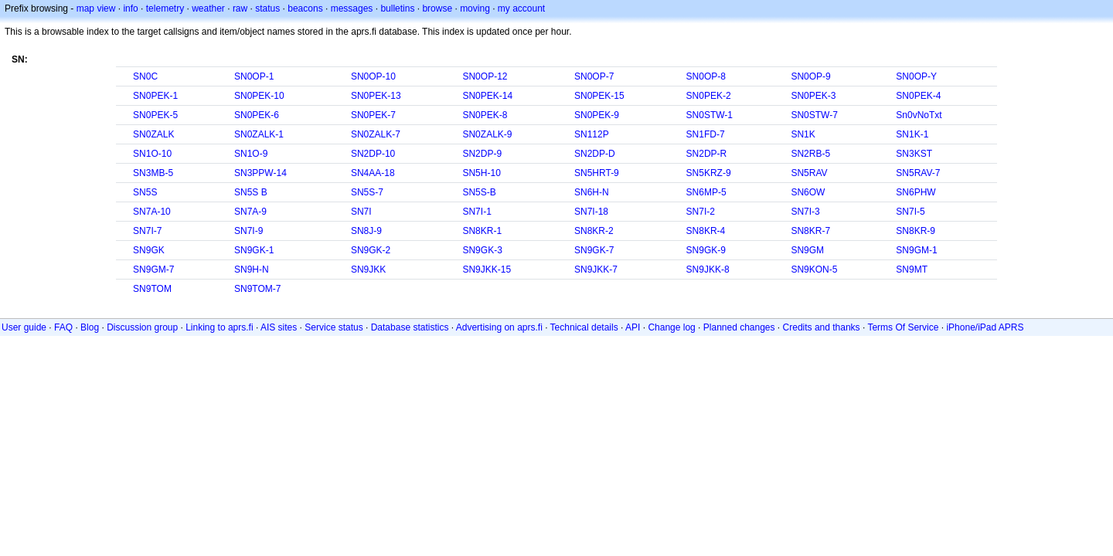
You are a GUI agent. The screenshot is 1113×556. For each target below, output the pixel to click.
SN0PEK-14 (487, 95)
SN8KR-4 (706, 230)
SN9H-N (251, 269)
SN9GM (807, 250)
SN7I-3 (805, 211)
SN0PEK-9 (596, 115)
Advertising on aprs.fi (499, 327)
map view (96, 8)
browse (437, 8)
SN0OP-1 (254, 76)
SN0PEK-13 (376, 95)
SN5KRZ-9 (708, 173)
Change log (671, 327)
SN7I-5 (910, 211)
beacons (305, 8)
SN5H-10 (481, 173)
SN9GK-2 (370, 250)
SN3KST (914, 153)
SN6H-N (591, 192)
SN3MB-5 (153, 173)
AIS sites (278, 327)
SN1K (803, 134)
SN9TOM (152, 288)
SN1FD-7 (705, 134)
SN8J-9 (366, 230)
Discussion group (142, 327)
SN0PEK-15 (599, 95)
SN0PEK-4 (918, 95)
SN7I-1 (476, 211)
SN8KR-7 (810, 230)
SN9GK (149, 250)
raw (240, 8)
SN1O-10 (152, 153)
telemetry (165, 8)
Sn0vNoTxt (918, 115)
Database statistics (410, 327)
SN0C (145, 76)
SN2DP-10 (373, 153)
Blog (89, 327)
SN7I (361, 211)
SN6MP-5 (706, 192)
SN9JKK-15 (486, 269)
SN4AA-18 (373, 173)
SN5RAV (809, 173)
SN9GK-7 (594, 250)
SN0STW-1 (709, 115)
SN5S (145, 192)
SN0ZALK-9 (487, 134)
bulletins (397, 8)
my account (521, 8)
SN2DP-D (594, 153)
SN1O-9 (250, 153)
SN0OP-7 (594, 76)
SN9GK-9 (706, 250)
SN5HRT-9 (596, 173)
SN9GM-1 (916, 250)
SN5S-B (478, 192)
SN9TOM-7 (257, 288)
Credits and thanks (821, 327)
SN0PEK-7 (373, 115)
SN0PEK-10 (259, 95)
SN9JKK (368, 269)
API (632, 327)
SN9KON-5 (814, 269)
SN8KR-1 (482, 230)
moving (475, 8)
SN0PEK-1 (155, 95)
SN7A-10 (152, 211)
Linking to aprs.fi (219, 327)
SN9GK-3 (482, 250)
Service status (333, 327)
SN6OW (808, 192)
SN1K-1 (912, 134)
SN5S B (250, 192)
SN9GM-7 (153, 269)
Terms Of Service (902, 327)
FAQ (63, 327)
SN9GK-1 (254, 250)
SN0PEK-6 (256, 115)
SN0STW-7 (814, 115)
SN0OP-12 (484, 76)
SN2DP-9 (482, 153)
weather (208, 8)
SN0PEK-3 (813, 95)
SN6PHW (915, 192)
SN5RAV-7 (918, 173)
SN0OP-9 (810, 76)
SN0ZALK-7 (375, 134)
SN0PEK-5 (155, 115)
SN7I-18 (591, 211)
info (130, 8)
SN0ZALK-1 (259, 134)
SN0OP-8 (706, 76)
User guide (24, 327)
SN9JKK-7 (596, 269)
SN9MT (912, 269)
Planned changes (739, 327)
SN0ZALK (153, 134)
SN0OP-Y (916, 76)
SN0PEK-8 (484, 115)
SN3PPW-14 (260, 173)
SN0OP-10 (373, 76)
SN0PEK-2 (708, 95)
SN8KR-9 (915, 230)
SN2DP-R (706, 153)
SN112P (591, 134)
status (267, 8)
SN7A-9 (250, 211)
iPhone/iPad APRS (984, 327)
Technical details (584, 327)
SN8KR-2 (594, 230)
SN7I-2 (700, 211)
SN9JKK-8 (708, 269)
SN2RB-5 (810, 153)
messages (352, 8)
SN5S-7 (367, 192)
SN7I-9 (248, 230)
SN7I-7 (147, 230)
